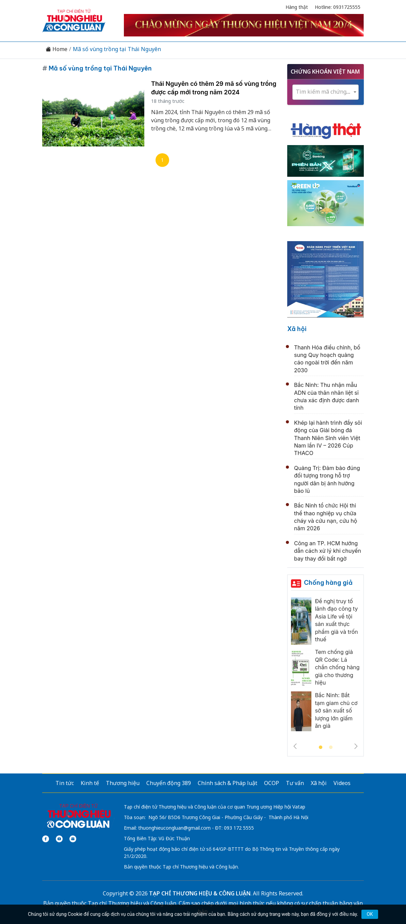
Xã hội (297, 329)
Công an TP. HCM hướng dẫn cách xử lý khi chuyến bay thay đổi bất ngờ (327, 551)
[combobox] (325, 92)
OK (370, 914)
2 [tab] (330, 747)
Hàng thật (297, 7)
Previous (295, 746)
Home (56, 49)
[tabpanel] (325, 666)
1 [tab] (320, 747)
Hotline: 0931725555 (337, 7)
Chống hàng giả (328, 582)
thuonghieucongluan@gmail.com (174, 828)
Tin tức (64, 783)
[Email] (72, 838)
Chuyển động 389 (168, 783)
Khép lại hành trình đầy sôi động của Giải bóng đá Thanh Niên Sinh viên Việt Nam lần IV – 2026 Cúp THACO (328, 438)
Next (356, 746)
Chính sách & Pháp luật (227, 783)
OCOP (271, 783)
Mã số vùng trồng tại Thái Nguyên (117, 49)
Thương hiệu (123, 783)
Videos (342, 783)
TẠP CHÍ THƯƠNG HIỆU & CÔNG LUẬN (199, 893)
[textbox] (325, 91)
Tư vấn (295, 783)
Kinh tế (90, 783)
